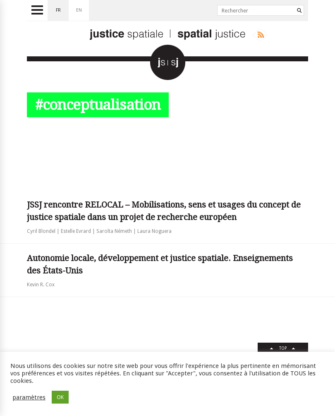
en (79, 10)
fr (58, 10)
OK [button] (60, 397)
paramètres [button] (28, 397)
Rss (259, 34)
